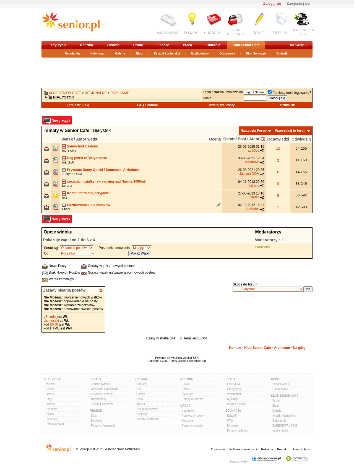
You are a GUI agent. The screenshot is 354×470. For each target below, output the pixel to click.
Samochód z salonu (82, 146)
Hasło (207, 98)
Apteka (140, 404)
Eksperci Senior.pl (102, 394)
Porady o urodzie (192, 425)
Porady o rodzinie (192, 399)
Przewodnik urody (193, 415)
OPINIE (258, 33)
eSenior (50, 384)
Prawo (185, 384)
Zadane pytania (100, 384)
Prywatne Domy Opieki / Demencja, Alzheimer (103, 170)
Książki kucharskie (167, 53)
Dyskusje (51, 418)
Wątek (67, 139)
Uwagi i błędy (301, 449)
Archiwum (282, 348)
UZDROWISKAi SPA (302, 32)
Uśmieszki (51, 321)
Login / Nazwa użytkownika (223, 92)
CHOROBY (212, 33)
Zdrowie (113, 45)
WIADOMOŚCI (168, 33)
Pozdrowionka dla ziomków (88, 205)
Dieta (139, 399)
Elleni (66, 209)
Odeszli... (282, 53)
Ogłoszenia (227, 53)
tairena (67, 186)
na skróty (297, 45)
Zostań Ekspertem (102, 404)
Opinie (275, 379)
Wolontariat (234, 394)
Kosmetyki (188, 410)
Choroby (141, 384)
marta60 (68, 162)
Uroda (138, 45)
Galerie (120, 53)
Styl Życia (52, 379)
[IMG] (54, 324)
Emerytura (233, 384)
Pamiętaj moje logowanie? (289, 93)
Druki (94, 415)
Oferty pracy (234, 389)
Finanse (163, 45)
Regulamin (72, 53)
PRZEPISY (280, 33)
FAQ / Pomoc (147, 105)
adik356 (253, 150)
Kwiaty (186, 389)
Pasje (49, 399)
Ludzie (50, 394)
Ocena (215, 139)
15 (278, 148)
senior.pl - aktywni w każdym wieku (70, 24)
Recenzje (51, 409)
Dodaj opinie (280, 389)
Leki (138, 389)
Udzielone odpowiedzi (104, 389)
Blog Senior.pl (256, 53)
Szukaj (285, 105)
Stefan (254, 197)
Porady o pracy (236, 404)
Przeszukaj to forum (290, 131)
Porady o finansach (103, 425)
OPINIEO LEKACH (235, 32)
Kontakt (235, 348)
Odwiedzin (301, 139)
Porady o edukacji (238, 430)
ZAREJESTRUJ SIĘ (284, 425)
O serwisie (218, 449)
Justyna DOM (72, 174)
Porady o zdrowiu (147, 418)
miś (64, 197)
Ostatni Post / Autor (241, 139)
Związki (50, 404)
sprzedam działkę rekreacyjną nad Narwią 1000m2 (106, 181)
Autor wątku (87, 139)
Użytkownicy (200, 53)
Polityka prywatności (243, 449)
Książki (50, 414)
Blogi (139, 53)
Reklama (267, 449)
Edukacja (213, 45)
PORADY (191, 33)
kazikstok (252, 209)
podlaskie (120, 93)
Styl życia (58, 45)
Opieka (140, 394)
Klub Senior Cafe (246, 45)
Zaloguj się (272, 3)
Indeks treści (280, 430)
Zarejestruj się (298, 3)
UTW (230, 420)
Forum (276, 400)
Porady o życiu (55, 423)
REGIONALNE (96, 93)
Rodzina (86, 45)
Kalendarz (97, 53)
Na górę (299, 348)
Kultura (50, 389)
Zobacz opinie (281, 384)
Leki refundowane (147, 409)
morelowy (69, 150)
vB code (50, 317)
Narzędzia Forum (254, 131)
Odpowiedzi (278, 139)
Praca (187, 45)
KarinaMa (252, 162)
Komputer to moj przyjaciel (88, 193)
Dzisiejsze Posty (222, 105)
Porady (95, 379)
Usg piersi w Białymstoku (87, 158)
